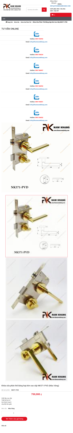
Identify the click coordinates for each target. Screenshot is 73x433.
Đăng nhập (53, 1)
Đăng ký (53, 3)
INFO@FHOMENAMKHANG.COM (60, 6)
